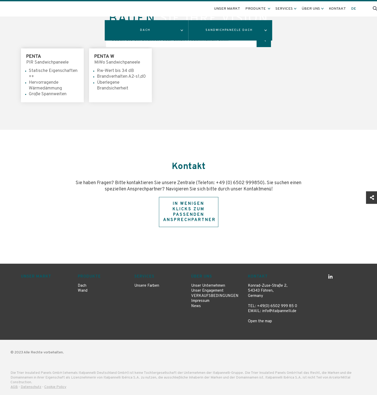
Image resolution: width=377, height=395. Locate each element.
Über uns (201, 276)
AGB (14, 387)
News (196, 306)
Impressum (200, 300)
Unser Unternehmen (208, 285)
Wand (82, 290)
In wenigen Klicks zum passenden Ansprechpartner (189, 212)
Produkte (89, 276)
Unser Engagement (207, 290)
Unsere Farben (146, 285)
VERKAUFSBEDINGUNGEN (215, 296)
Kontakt (337, 9)
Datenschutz (31, 387)
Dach (82, 285)
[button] (146, 30)
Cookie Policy (55, 387)
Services (144, 276)
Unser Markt (227, 9)
